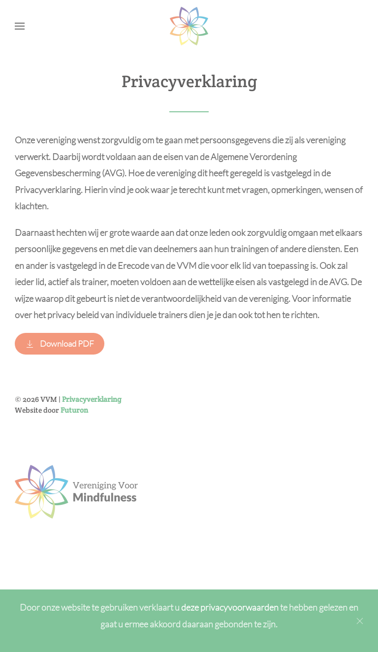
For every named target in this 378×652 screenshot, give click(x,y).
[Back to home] (189, 26)
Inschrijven (150, 541)
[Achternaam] (150, 493)
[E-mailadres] (150, 514)
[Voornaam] (150, 471)
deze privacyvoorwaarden (230, 607)
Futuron (74, 410)
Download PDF (59, 343)
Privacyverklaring (92, 399)
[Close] (359, 621)
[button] (20, 26)
